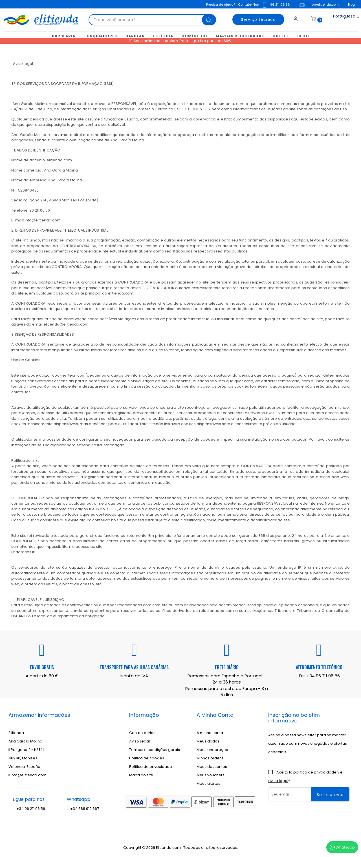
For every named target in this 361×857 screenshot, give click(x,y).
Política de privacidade (150, 766)
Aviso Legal (139, 740)
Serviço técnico (255, 18)
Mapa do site (141, 774)
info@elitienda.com (318, 4)
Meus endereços (212, 749)
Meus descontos (212, 766)
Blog (350, 4)
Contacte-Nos (142, 732)
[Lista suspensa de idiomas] (339, 18)
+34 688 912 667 (83, 808)
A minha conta (210, 732)
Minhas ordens (210, 757)
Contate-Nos (247, 4)
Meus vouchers (210, 774)
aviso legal (278, 780)
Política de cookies (146, 757)
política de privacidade (314, 771)
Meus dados (208, 740)
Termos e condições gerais (154, 749)
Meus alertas (208, 783)
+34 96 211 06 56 (323, 675)
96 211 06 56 (275, 4)
